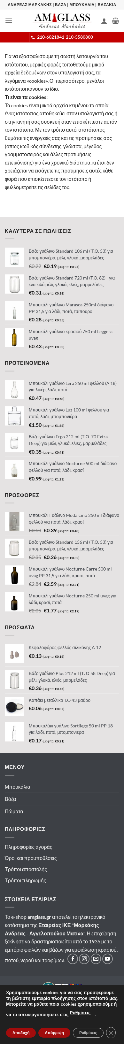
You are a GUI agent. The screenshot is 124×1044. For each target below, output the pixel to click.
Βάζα (10, 799)
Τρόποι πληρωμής (25, 880)
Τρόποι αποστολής (26, 869)
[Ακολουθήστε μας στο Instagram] (84, 959)
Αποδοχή (20, 1032)
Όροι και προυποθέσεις (31, 858)
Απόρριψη (54, 1032)
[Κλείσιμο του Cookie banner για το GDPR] (111, 1032)
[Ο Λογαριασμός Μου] (104, 21)
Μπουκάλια (17, 787)
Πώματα (14, 811)
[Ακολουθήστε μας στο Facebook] (72, 959)
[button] (8, 20)
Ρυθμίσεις (80, 1013)
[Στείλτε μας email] (96, 959)
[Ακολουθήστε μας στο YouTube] (107, 959)
